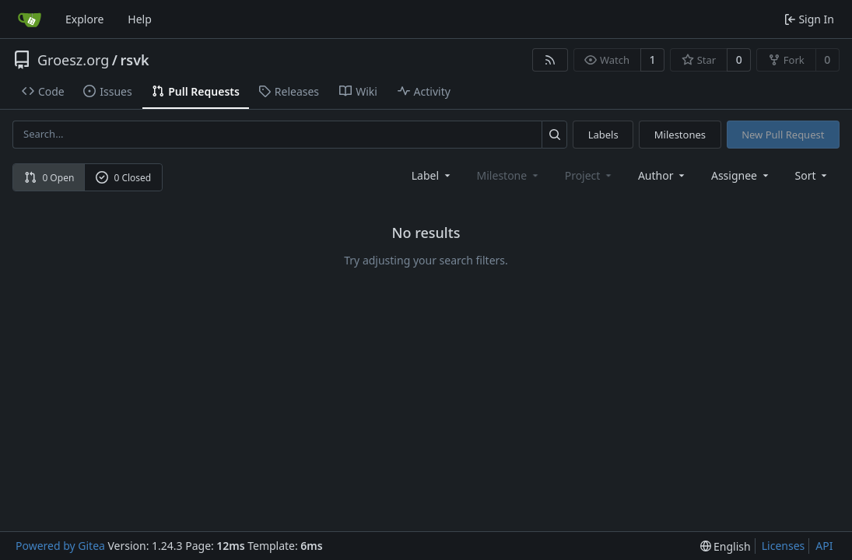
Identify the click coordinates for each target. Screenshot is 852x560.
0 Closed (124, 177)
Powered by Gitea (60, 545)
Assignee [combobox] (741, 175)
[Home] (29, 19)
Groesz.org (73, 60)
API (824, 545)
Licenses (783, 545)
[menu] (812, 175)
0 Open (49, 177)
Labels (603, 135)
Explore (84, 19)
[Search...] (554, 134)
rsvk (135, 60)
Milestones (680, 135)
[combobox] (432, 175)
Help (140, 19)
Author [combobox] (662, 175)
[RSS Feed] (550, 60)
